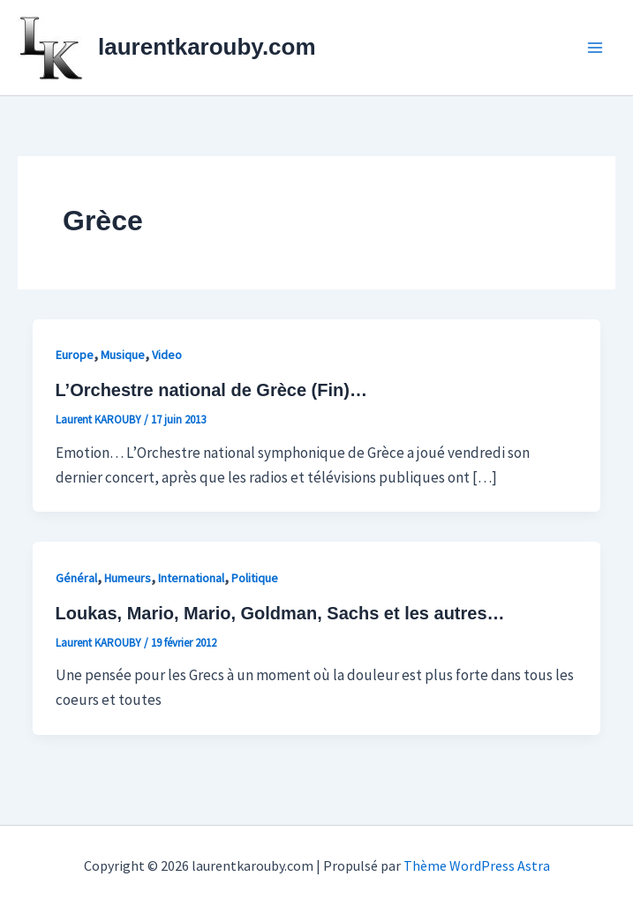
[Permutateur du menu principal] (596, 47)
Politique (254, 578)
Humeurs (127, 578)
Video (167, 355)
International (191, 578)
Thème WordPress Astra (476, 865)
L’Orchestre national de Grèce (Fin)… (211, 390)
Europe (75, 355)
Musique (123, 355)
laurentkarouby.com (207, 47)
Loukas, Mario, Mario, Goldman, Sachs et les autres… (280, 613)
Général (76, 578)
